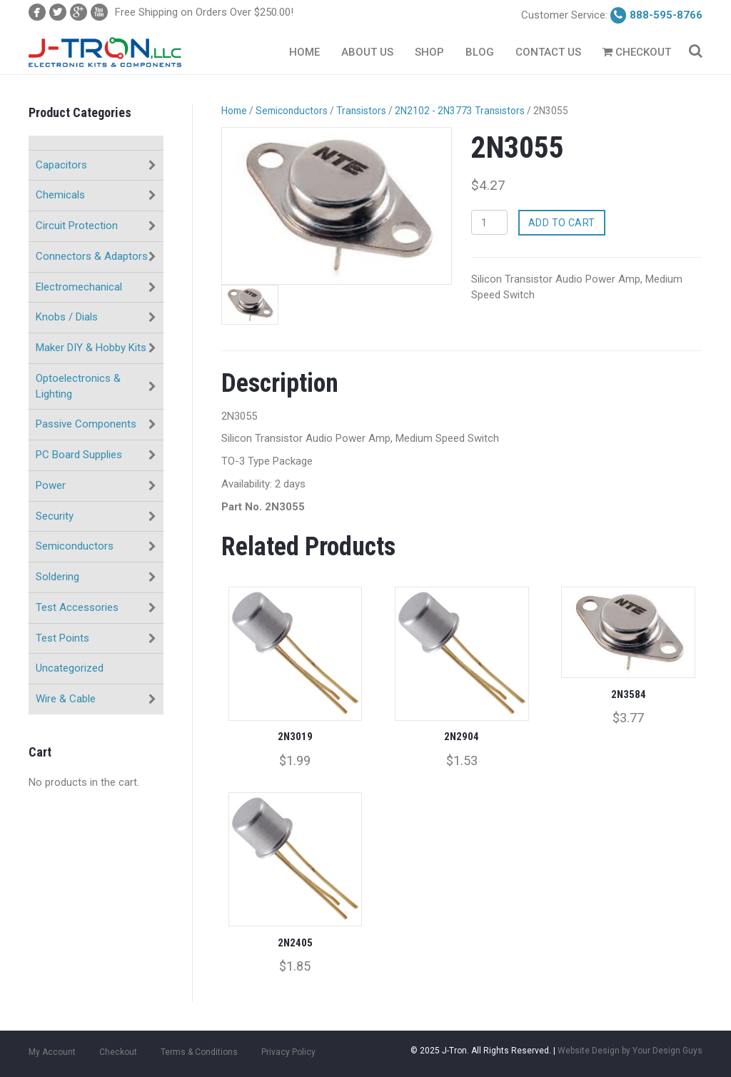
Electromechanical (79, 286)
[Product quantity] (489, 222)
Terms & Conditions (199, 1052)
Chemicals (60, 194)
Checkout (637, 52)
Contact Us (548, 52)
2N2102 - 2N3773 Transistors (460, 110)
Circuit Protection (77, 225)
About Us (367, 52)
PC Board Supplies (79, 454)
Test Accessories (77, 607)
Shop (429, 52)
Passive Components (86, 424)
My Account (52, 1052)
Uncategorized (70, 668)
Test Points (62, 638)
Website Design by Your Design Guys (630, 1051)
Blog (479, 52)
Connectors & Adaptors (92, 256)
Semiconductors (75, 546)
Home (304, 52)
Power (51, 485)
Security (55, 516)
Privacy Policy (288, 1052)
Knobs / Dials (67, 316)
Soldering (57, 576)
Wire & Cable (66, 698)
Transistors (361, 110)
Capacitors (61, 164)
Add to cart (561, 222)
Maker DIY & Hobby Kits (91, 347)
